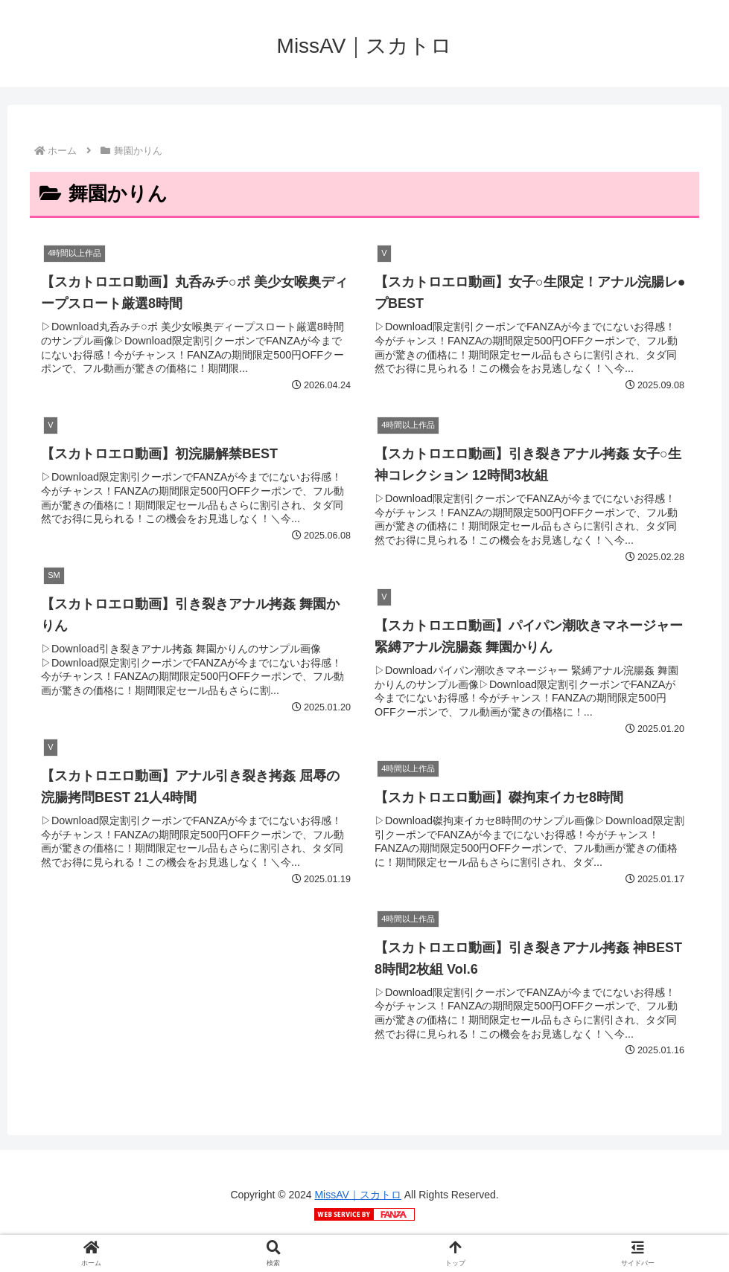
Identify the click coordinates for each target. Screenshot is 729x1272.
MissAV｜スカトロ (357, 1195)
